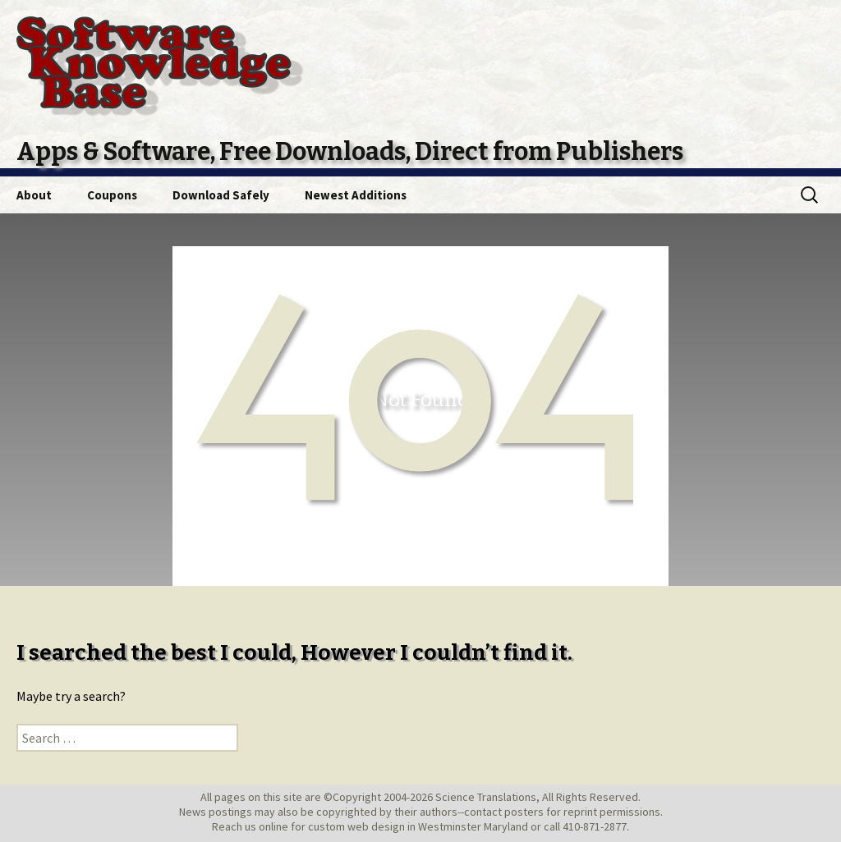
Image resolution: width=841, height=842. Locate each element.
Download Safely (220, 195)
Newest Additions (356, 195)
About (34, 195)
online (273, 826)
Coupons (112, 195)
